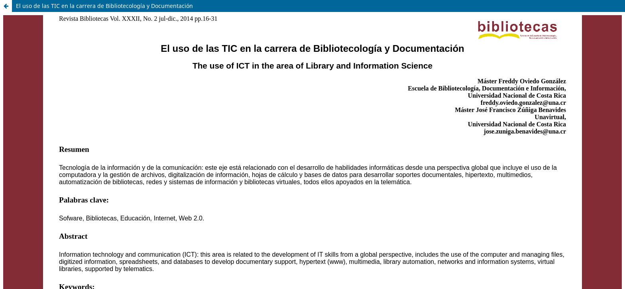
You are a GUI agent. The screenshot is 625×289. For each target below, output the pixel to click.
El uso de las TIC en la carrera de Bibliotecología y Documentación (104, 6)
